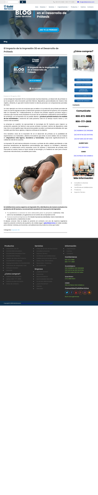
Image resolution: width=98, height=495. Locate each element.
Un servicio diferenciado (44, 281)
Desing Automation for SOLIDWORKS (18, 263)
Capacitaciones (63, 7)
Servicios (52, 7)
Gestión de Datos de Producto (16, 258)
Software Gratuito (12, 268)
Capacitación (71, 249)
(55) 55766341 (78, 156)
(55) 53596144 (88, 156)
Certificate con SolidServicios (45, 256)
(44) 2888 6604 (83, 147)
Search (6, 2)
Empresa (43, 7)
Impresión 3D (16, 230)
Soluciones (39, 274)
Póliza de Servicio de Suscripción (46, 249)
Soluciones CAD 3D (12, 249)
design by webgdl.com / (27, 303)
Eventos (83, 7)
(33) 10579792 (88, 135)
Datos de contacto (12, 284)
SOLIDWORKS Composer (14, 261)
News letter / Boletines (43, 263)
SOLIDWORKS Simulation (14, 251)
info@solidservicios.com (85, 2)
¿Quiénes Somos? (42, 272)
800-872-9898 (69, 260)
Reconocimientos (42, 277)
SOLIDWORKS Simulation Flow (15, 253)
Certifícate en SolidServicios (83, 187)
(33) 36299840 (78, 131)
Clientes (39, 286)
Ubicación (39, 289)
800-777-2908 (70, 262)
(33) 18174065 (78, 139)
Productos (75, 7)
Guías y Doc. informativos (44, 261)
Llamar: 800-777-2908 (13, 279)
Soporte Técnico (79, 192)
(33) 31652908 (88, 131)
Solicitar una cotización (13, 277)
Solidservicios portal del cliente (46, 258)
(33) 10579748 (78, 135)
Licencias (9, 270)
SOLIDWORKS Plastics (13, 256)
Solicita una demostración (14, 281)
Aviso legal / (49, 303)
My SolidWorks (41, 265)
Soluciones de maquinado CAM (16, 265)
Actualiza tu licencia (42, 251)
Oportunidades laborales (44, 279)
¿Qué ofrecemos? (42, 284)
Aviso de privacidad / (40, 303)
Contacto (90, 7)
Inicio (36, 7)
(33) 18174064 (88, 139)
